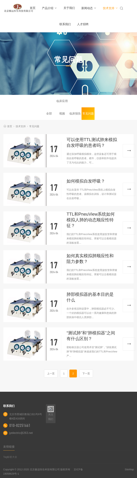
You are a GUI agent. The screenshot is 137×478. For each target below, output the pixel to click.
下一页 (86, 373)
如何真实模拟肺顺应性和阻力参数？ (90, 258)
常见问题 (88, 113)
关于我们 (69, 7)
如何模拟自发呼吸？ (86, 181)
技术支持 (110, 8)
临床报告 (75, 113)
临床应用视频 (62, 103)
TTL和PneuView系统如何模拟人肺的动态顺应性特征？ (91, 220)
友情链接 (9, 446)
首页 (32, 7)
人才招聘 (82, 24)
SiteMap (129, 469)
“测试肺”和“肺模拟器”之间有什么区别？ (91, 335)
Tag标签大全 (10, 456)
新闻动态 (89, 8)
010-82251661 (19, 425)
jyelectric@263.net (21, 432)
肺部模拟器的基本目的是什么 (90, 297)
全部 (49, 113)
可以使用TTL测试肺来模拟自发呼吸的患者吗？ (92, 142)
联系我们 (65, 24)
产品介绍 (49, 8)
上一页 (51, 373)
